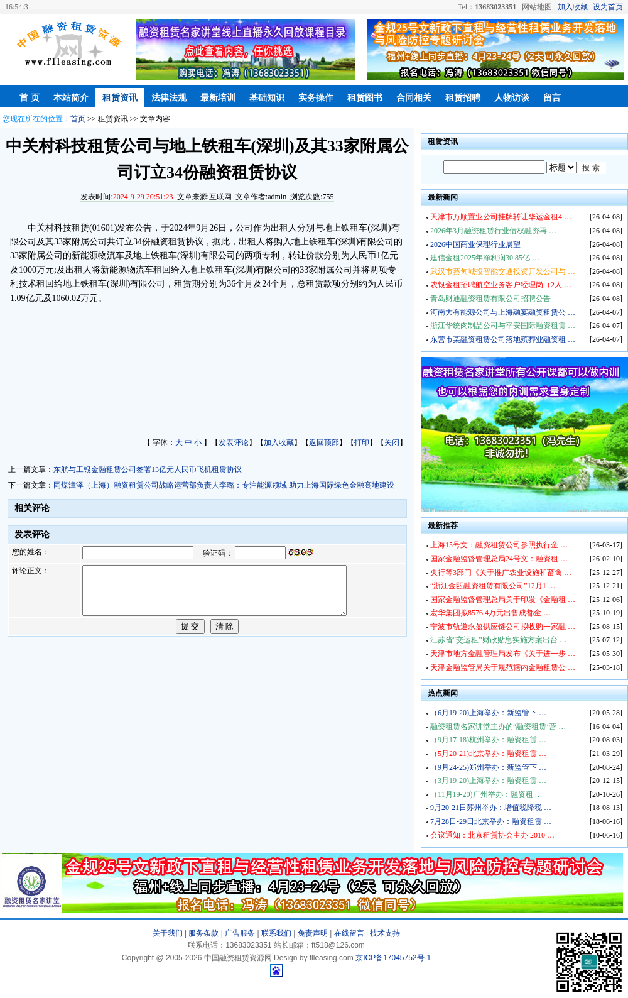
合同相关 (413, 97)
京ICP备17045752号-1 (393, 957)
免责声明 (313, 933)
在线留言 (349, 933)
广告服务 (240, 933)
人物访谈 (511, 97)
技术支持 (385, 933)
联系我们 (276, 933)
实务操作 (315, 97)
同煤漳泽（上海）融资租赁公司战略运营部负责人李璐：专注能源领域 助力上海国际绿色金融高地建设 (223, 485)
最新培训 (218, 97)
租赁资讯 (120, 97)
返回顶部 (324, 442)
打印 (361, 442)
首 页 (29, 97)
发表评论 (234, 442)
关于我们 (168, 933)
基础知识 (266, 97)
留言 (552, 97)
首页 (77, 118)
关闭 (391, 442)
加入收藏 (573, 7)
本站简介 (71, 97)
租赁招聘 (462, 97)
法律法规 (169, 97)
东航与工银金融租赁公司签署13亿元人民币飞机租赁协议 (147, 469)
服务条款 (203, 933)
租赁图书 (364, 97)
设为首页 (608, 7)
